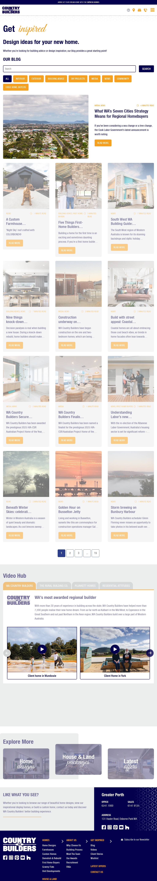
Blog (93, 809)
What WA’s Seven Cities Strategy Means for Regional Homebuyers (122, 114)
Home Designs (49, 809)
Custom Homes (49, 818)
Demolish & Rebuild (51, 822)
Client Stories (97, 818)
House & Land (49, 843)
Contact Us (97, 836)
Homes (45, 804)
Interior (20, 78)
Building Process (74, 813)
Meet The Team (73, 818)
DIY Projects (78, 78)
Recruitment (72, 826)
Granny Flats (48, 831)
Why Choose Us (73, 809)
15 (95, 553)
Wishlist (94, 822)
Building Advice (56, 78)
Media (95, 78)
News (107, 78)
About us (71, 804)
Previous (7, 653)
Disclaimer (18, 869)
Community (123, 78)
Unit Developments (51, 835)
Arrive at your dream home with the (78, 1)
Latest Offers (98, 830)
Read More (103, 143)
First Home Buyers (16, 87)
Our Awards (71, 822)
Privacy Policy (30, 869)
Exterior (36, 78)
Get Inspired (97, 804)
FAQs (68, 831)
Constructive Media (18, 872)
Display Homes (50, 849)
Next (150, 653)
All (7, 78)
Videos (94, 813)
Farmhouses (48, 813)
